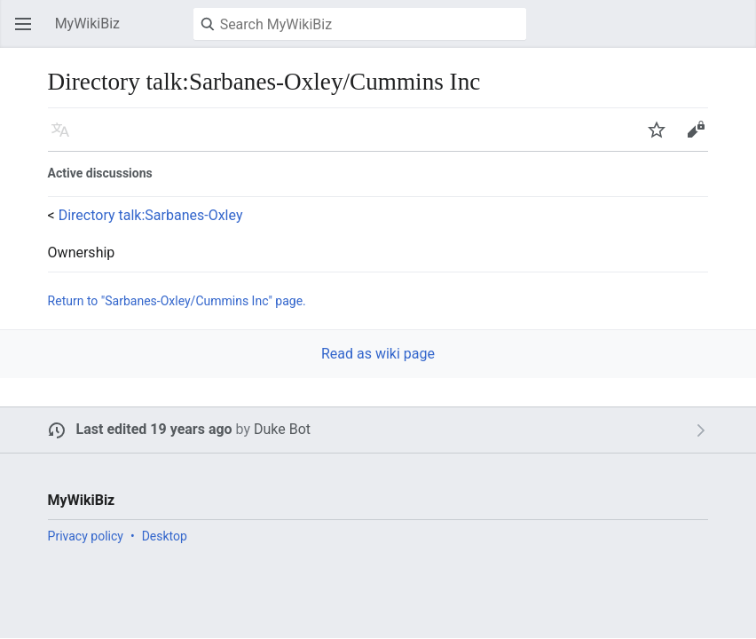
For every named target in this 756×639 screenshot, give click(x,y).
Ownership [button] (81, 253)
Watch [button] (662, 138)
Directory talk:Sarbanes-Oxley (151, 215)
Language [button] (65, 138)
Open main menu (28, 32)
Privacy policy (85, 536)
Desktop (164, 536)
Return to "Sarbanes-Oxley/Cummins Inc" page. (177, 301)
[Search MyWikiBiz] (359, 24)
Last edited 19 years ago (154, 429)
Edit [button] (699, 138)
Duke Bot (282, 429)
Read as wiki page (378, 353)
